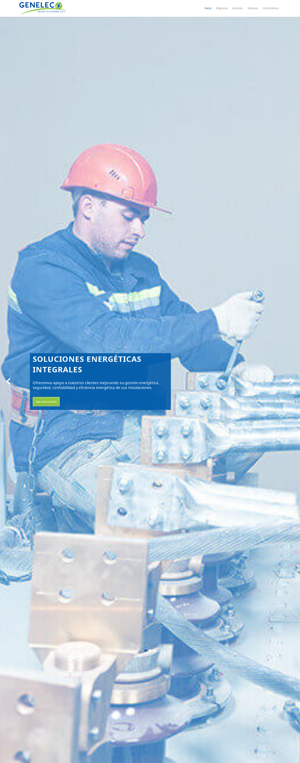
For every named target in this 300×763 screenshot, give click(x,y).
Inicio (208, 8)
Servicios (237, 8)
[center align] (8, 381)
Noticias (253, 8)
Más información (46, 401)
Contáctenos (270, 8)
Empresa (221, 8)
